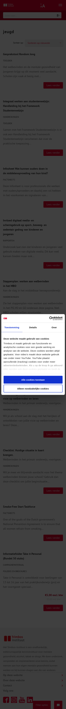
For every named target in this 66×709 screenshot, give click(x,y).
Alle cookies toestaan (33, 379)
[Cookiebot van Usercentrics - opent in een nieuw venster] (49, 318)
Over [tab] (54, 327)
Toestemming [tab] (11, 327)
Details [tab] (33, 327)
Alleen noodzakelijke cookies (33, 388)
